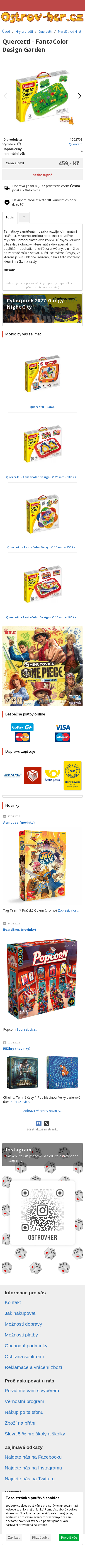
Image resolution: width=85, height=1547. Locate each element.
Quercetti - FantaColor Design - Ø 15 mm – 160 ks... (42, 617)
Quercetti (76, 144)
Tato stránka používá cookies (32, 1497)
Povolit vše (69, 1537)
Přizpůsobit (40, 1537)
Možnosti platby (21, 1334)
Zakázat (14, 1537)
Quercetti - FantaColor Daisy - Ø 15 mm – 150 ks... (42, 547)
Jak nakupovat (20, 1313)
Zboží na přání (20, 1423)
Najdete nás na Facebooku (33, 1457)
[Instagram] (42, 1210)
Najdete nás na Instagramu (33, 1467)
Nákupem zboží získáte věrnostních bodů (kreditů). (44, 202)
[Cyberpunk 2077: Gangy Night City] (42, 309)
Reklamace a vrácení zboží (33, 1367)
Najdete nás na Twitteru (30, 1478)
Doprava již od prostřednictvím (46, 188)
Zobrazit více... (68, 910)
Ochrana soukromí (24, 1356)
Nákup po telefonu (24, 1412)
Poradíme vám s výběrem (32, 1390)
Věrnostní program (24, 1401)
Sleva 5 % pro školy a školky (35, 1433)
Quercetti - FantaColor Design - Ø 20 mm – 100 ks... (42, 477)
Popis (10, 217)
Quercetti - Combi (43, 407)
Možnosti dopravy (23, 1324)
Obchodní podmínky (26, 1345)
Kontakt (13, 1302)
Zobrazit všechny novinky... (42, 1111)
